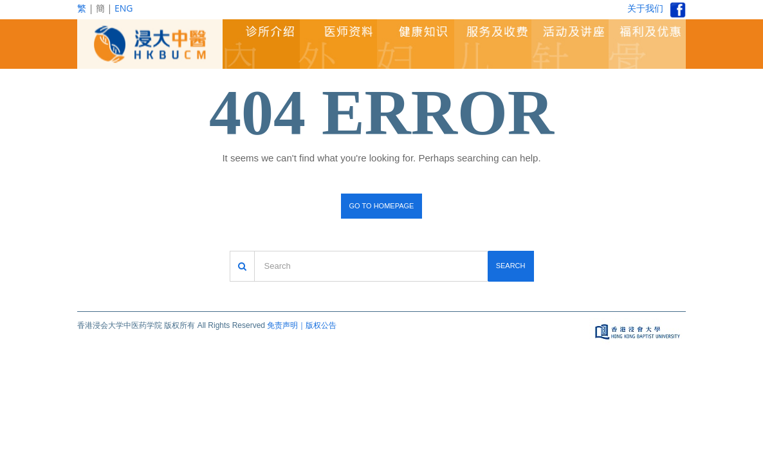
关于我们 (645, 8)
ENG (124, 8)
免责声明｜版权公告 (301, 325)
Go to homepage (381, 206)
